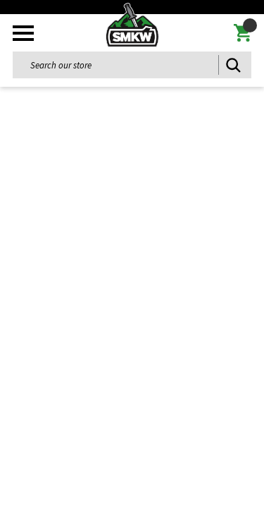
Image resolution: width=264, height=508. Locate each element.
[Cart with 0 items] (242, 33)
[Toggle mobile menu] (23, 33)
